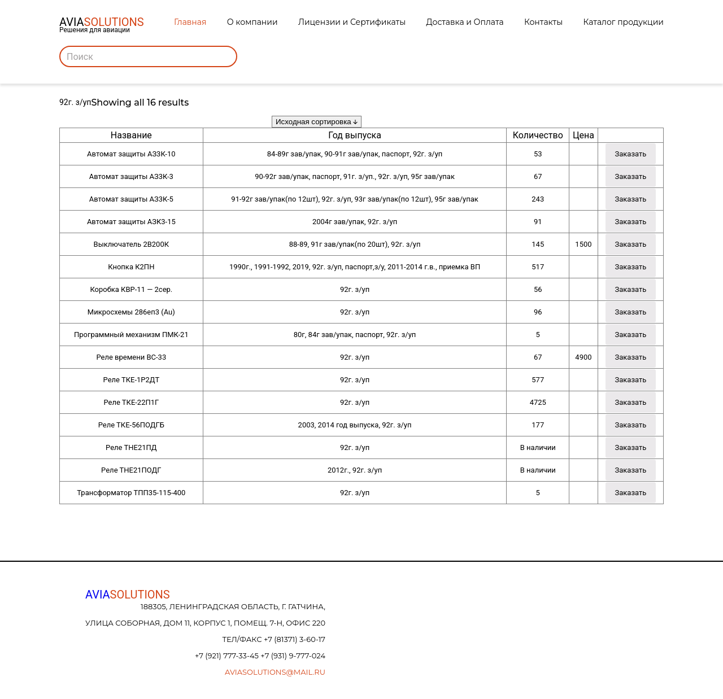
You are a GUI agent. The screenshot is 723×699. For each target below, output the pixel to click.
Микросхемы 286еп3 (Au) (131, 312)
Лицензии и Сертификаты (352, 22)
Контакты (543, 22)
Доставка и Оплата (465, 22)
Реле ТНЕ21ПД (131, 447)
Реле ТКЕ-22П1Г (131, 402)
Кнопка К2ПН (131, 267)
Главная (190, 22)
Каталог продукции (623, 22)
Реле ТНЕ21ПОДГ (131, 470)
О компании (252, 22)
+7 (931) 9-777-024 (292, 655)
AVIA (127, 594)
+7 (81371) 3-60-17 (294, 639)
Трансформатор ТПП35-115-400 (131, 492)
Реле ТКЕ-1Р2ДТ (131, 379)
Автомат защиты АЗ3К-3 (131, 176)
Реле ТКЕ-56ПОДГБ (131, 425)
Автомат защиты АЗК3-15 (131, 221)
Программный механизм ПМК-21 (131, 334)
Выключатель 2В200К (131, 244)
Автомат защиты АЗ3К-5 (131, 199)
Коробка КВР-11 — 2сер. (131, 289)
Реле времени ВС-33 (131, 357)
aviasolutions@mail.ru (275, 671)
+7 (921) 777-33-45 (227, 655)
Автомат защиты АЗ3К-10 (131, 154)
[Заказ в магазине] (317, 122)
